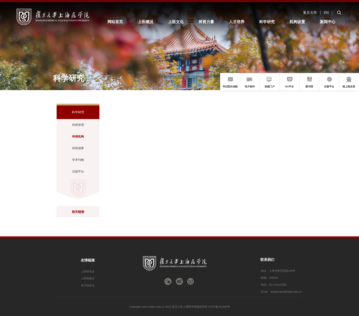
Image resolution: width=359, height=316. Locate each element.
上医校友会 (88, 271)
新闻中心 (328, 22)
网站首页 (119, 22)
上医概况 (149, 22)
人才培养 (238, 22)
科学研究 (268, 22)
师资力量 (208, 22)
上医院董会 (88, 278)
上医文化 (178, 22)
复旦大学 (310, 13)
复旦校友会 (88, 285)
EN (326, 13)
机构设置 (298, 22)
